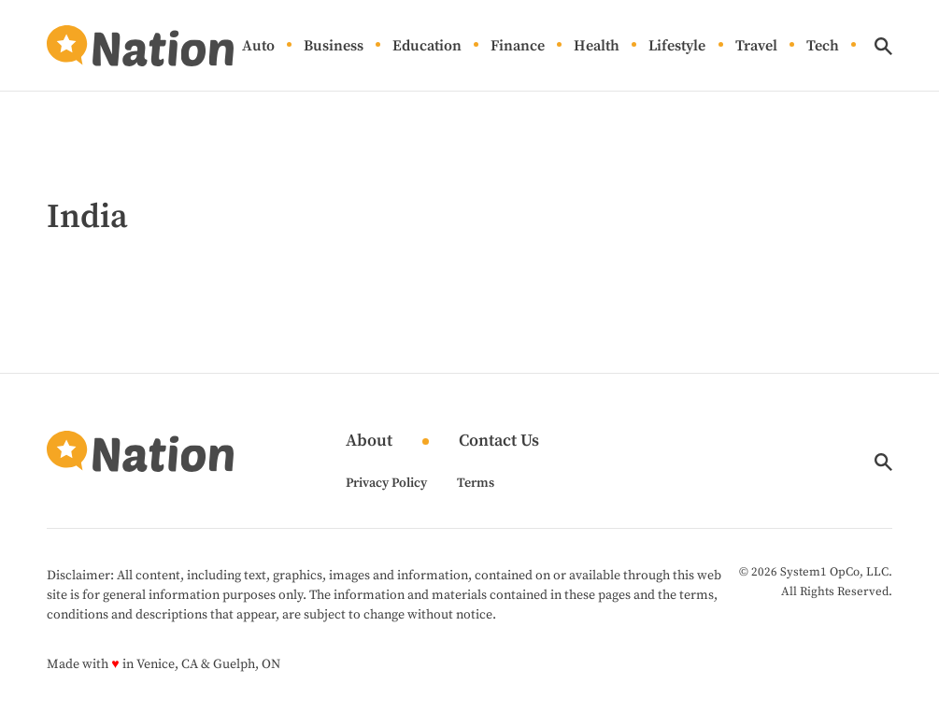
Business (333, 45)
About (369, 441)
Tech (822, 45)
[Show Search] (883, 46)
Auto (258, 45)
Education (427, 45)
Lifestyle (676, 45)
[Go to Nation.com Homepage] (140, 45)
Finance (518, 45)
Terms (475, 483)
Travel (756, 45)
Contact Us (499, 441)
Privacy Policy (386, 483)
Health (596, 45)
